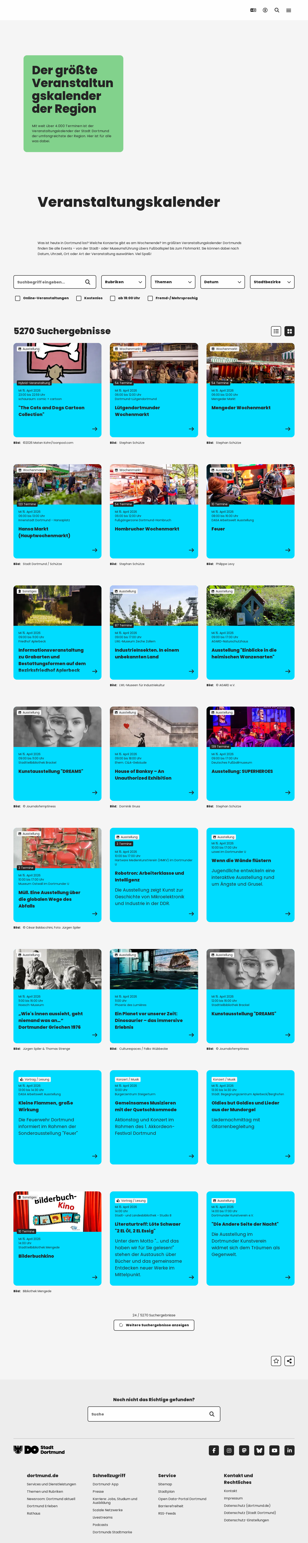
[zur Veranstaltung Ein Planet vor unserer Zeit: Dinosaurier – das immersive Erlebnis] (154, 996)
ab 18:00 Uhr (125, 298)
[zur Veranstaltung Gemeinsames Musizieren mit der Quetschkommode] (154, 1117)
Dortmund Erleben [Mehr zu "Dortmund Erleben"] (42, 1506)
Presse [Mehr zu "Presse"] (98, 1491)
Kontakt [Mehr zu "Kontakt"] (230, 1491)
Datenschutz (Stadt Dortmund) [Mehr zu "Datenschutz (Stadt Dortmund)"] (250, 1512)
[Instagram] (229, 1450)
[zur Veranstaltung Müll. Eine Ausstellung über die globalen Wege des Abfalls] (57, 875)
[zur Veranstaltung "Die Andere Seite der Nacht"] (251, 1238)
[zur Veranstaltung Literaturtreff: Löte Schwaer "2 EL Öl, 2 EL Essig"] (154, 1238)
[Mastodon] (244, 1450)
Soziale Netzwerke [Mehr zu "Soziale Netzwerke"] (108, 1510)
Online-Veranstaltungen (42, 298)
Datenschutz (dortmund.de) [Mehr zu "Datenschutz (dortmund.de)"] (247, 1505)
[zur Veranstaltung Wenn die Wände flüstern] (251, 875)
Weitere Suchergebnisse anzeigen (154, 1325)
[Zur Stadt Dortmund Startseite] (39, 10)
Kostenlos (90, 298)
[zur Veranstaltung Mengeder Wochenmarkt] (251, 390)
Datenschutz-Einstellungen (246, 1520)
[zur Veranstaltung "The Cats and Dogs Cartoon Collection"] (57, 390)
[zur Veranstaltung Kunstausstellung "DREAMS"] (57, 754)
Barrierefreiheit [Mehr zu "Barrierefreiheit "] (170, 1506)
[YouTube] (274, 1450)
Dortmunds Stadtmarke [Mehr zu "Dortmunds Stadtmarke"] (112, 1532)
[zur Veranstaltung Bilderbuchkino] (57, 1238)
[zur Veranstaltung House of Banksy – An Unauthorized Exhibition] (154, 754)
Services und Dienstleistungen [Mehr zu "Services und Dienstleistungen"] (51, 1484)
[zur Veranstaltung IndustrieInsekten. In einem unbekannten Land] (154, 632)
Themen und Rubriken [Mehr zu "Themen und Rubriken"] (45, 1491)
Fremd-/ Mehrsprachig (173, 298)
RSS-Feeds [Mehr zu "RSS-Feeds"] (167, 1513)
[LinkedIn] (289, 1450)
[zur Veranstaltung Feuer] (251, 511)
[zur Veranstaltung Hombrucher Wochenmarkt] (154, 511)
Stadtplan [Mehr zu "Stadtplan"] (166, 1491)
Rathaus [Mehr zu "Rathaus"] (33, 1513)
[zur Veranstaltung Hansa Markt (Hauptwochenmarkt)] (57, 511)
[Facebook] (214, 1450)
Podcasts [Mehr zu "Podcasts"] (100, 1524)
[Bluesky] (259, 1450)
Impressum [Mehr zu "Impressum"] (233, 1498)
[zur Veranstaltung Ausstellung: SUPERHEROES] (251, 754)
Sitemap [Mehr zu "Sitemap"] (165, 1484)
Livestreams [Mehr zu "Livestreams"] (103, 1517)
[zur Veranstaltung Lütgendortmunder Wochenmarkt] (154, 390)
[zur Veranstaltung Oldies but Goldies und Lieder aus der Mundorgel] (251, 1117)
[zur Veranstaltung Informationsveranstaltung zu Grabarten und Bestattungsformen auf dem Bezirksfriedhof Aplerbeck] (57, 632)
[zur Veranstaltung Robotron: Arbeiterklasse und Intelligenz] (154, 875)
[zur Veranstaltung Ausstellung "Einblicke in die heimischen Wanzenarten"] (251, 632)
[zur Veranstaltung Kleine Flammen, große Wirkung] (57, 1117)
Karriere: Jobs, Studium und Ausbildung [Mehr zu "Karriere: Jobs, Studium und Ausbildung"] (115, 1500)
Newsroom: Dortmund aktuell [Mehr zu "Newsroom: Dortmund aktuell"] (51, 1498)
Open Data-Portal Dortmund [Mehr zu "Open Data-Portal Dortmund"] (182, 1498)
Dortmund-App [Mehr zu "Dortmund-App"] (105, 1484)
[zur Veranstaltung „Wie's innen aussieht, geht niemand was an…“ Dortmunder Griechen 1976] (57, 996)
